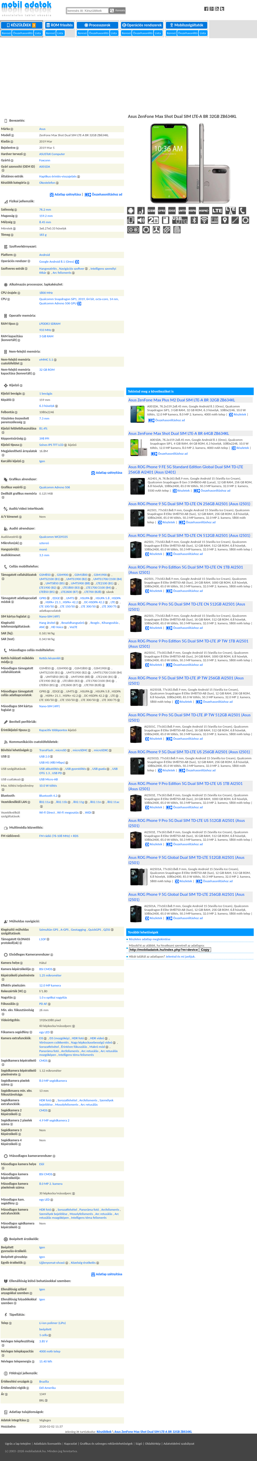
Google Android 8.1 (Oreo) (56, 261)
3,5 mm (44, 555)
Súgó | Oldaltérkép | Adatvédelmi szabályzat (165, 1443)
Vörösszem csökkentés (54, 1042)
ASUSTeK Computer (52, 154)
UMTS (70, 598)
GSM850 (45, 575)
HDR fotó (78, 1038)
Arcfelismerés (70, 1051)
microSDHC (80, 750)
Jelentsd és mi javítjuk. (181, 956)
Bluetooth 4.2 (48, 795)
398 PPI (44, 438)
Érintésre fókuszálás (74, 1047)
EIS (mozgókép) (59, 1038)
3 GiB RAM (46, 336)
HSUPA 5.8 (102, 598)
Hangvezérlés (48, 268)
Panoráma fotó (49, 1051)
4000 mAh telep (49, 1351)
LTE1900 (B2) (47, 587)
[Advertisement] (128, 75)
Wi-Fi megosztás (68, 812)
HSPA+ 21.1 (53, 602)
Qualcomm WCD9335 (53, 537)
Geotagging (78, 929)
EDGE (56, 598)
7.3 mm (44, 418)
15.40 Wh (45, 1361)
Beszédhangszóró (72, 623)
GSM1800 (81, 575)
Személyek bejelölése (53, 1214)
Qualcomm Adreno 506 (54, 487)
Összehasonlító (23, 33)
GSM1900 (100, 575)
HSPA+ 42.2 (70, 602)
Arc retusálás (89, 1051)
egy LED (44, 1032)
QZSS (106, 929)
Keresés (117, 11)
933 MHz (45, 330)
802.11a (44, 802)
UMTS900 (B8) (80, 583)
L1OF (42, 939)
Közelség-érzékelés (83, 1262)
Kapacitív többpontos (53, 730)
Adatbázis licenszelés (47, 1443)
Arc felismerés (62, 272)
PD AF (43, 1004)
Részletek (237, 414)
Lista (38, 33)
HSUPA (84, 598)
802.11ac (113, 802)
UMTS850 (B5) (55, 583)
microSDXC (101, 750)
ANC (42, 627)
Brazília (44, 1381)
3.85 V (43, 1341)
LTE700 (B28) (92, 592)
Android (44, 255)
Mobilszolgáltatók (187, 25)
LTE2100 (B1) (104, 583)
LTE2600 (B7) (69, 592)
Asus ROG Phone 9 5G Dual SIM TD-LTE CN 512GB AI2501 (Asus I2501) (189, 535)
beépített (45, 1329)
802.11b (61, 802)
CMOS (43, 1060)
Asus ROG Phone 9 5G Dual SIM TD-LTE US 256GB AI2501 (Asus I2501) (189, 752)
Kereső (7, 33)
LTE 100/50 (46, 606)
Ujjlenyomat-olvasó (52, 1262)
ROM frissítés (60, 25)
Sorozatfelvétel (49, 1047)
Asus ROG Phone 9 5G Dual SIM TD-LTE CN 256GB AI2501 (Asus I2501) (189, 503)
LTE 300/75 (109, 606)
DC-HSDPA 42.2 (94, 602)
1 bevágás (45, 393)
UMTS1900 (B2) (76, 579)
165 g (43, 235)
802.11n (95, 802)
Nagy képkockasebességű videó (91, 1042)
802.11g (78, 802)
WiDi (88, 812)
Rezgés (95, 623)
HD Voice (57, 627)
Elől (41, 1164)
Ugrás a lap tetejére (18, 1443)
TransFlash (46, 750)
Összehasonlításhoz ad (103, 194)
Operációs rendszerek (142, 25)
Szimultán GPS (48, 929)
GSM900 (62, 575)
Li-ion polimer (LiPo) (52, 1323)
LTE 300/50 (88, 606)
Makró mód (97, 1047)
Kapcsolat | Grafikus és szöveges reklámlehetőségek (98, 1443)
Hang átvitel (47, 623)
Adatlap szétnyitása (65, 194)
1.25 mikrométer (50, 975)
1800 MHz (46, 293)
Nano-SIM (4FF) (49, 616)
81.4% (43, 428)
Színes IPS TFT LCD (51, 445)
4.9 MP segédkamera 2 (54, 1120)
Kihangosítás (110, 623)
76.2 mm (45, 209)
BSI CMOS (45, 969)
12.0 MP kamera (50, 985)
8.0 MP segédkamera (53, 1080)
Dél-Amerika (47, 1388)
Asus (42, 129)
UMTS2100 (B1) (49, 579)
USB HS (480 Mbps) (52, 762)
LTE (113, 602)
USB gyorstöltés (76, 769)
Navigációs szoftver (71, 268)
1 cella (43, 1335)
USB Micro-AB (48, 779)
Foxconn (44, 160)
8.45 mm (45, 222)
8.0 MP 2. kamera (50, 1184)
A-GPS (64, 929)
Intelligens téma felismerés (76, 1055)
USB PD (57, 773)
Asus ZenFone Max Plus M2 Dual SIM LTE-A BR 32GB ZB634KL (181, 400)
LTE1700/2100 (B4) (98, 587)
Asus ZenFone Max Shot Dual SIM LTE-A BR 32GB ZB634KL (153, 1432)
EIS (41, 1038)
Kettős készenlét (50, 658)
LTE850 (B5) (47, 592)
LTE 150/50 (67, 606)
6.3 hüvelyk (46, 406)
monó (43, 549)
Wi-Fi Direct (47, 812)
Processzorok (97, 25)
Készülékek (22, 25)
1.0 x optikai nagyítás (53, 997)
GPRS (42, 598)
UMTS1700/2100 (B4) (107, 579)
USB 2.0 (44, 756)
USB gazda (99, 769)
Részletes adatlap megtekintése (149, 939)
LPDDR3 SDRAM (49, 323)
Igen (42, 461)
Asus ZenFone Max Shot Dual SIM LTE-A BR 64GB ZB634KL (178, 433)
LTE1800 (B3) (71, 587)
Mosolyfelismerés (66, 1104)
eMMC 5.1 (46, 359)
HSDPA (116, 598)
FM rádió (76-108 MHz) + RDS (59, 836)
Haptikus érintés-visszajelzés (58, 176)
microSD (61, 750)
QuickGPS (94, 929)
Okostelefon (47, 182)
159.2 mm (46, 216)
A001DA (44, 166)
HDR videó (97, 1038)
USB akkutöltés (49, 769)
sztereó (44, 543)
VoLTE (73, 627)
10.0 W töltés (48, 785)
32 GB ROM (47, 369)
